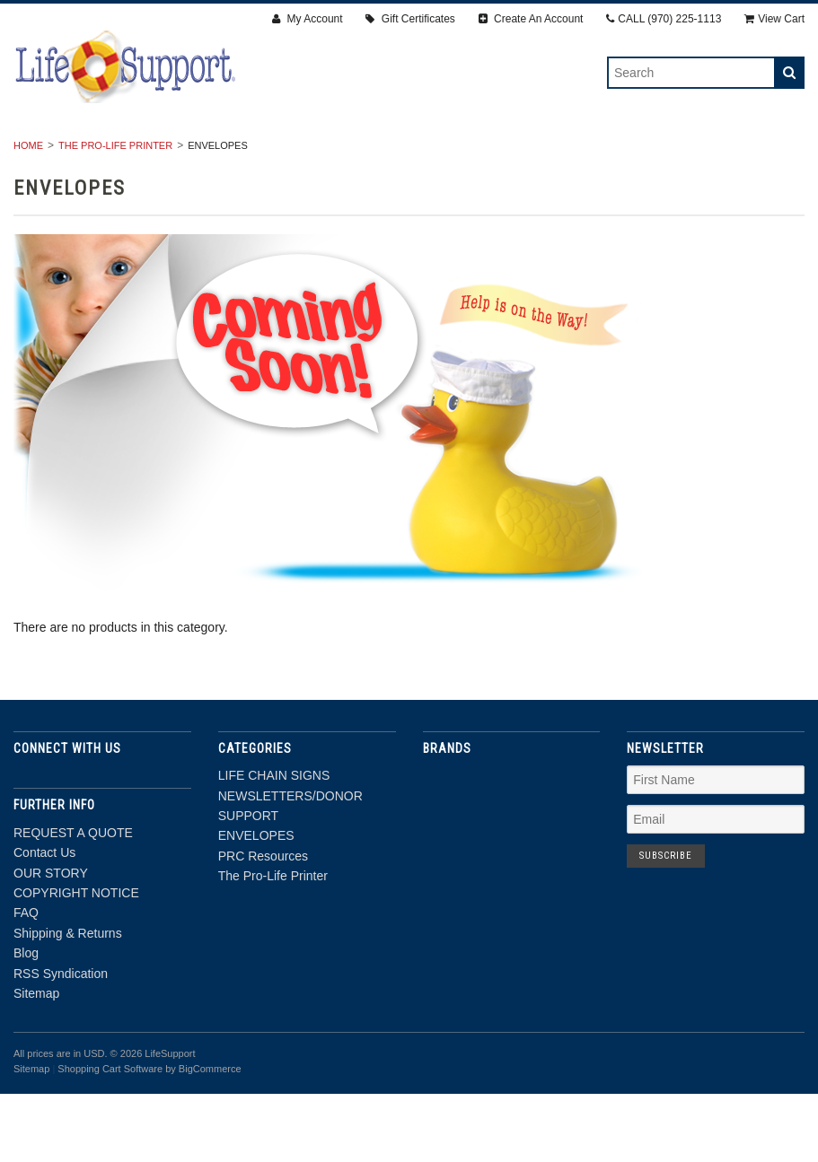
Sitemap (36, 1061)
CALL (663, 19)
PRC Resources (651, 153)
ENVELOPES (530, 153)
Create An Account (531, 19)
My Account (307, 19)
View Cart (774, 19)
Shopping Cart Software (110, 1136)
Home (28, 213)
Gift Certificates (409, 19)
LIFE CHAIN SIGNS (170, 153)
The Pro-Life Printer (409, 173)
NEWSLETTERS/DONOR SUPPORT (359, 153)
